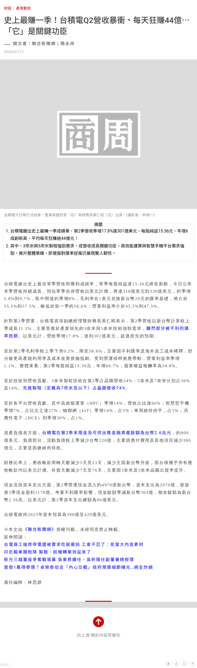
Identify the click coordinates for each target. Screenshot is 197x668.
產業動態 (23, 8)
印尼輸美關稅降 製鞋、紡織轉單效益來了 (47, 552)
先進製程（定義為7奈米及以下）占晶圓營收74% (74, 388)
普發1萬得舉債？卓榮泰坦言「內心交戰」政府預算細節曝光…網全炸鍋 (78, 567)
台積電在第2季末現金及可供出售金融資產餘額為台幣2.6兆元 (106, 432)
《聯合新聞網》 (39, 529)
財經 (7, 8)
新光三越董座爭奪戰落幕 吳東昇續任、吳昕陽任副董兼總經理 (69, 559)
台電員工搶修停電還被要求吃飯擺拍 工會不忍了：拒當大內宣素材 (74, 544)
